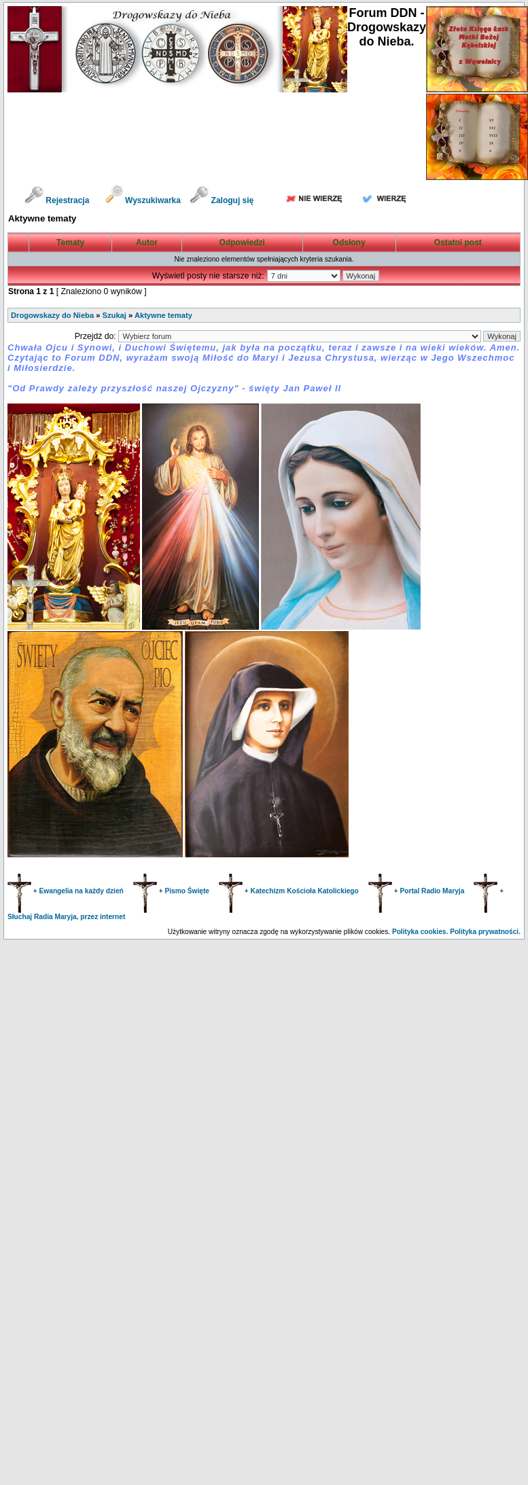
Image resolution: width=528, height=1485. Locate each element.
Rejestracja (56, 200)
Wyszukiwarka (144, 200)
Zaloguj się (221, 200)
